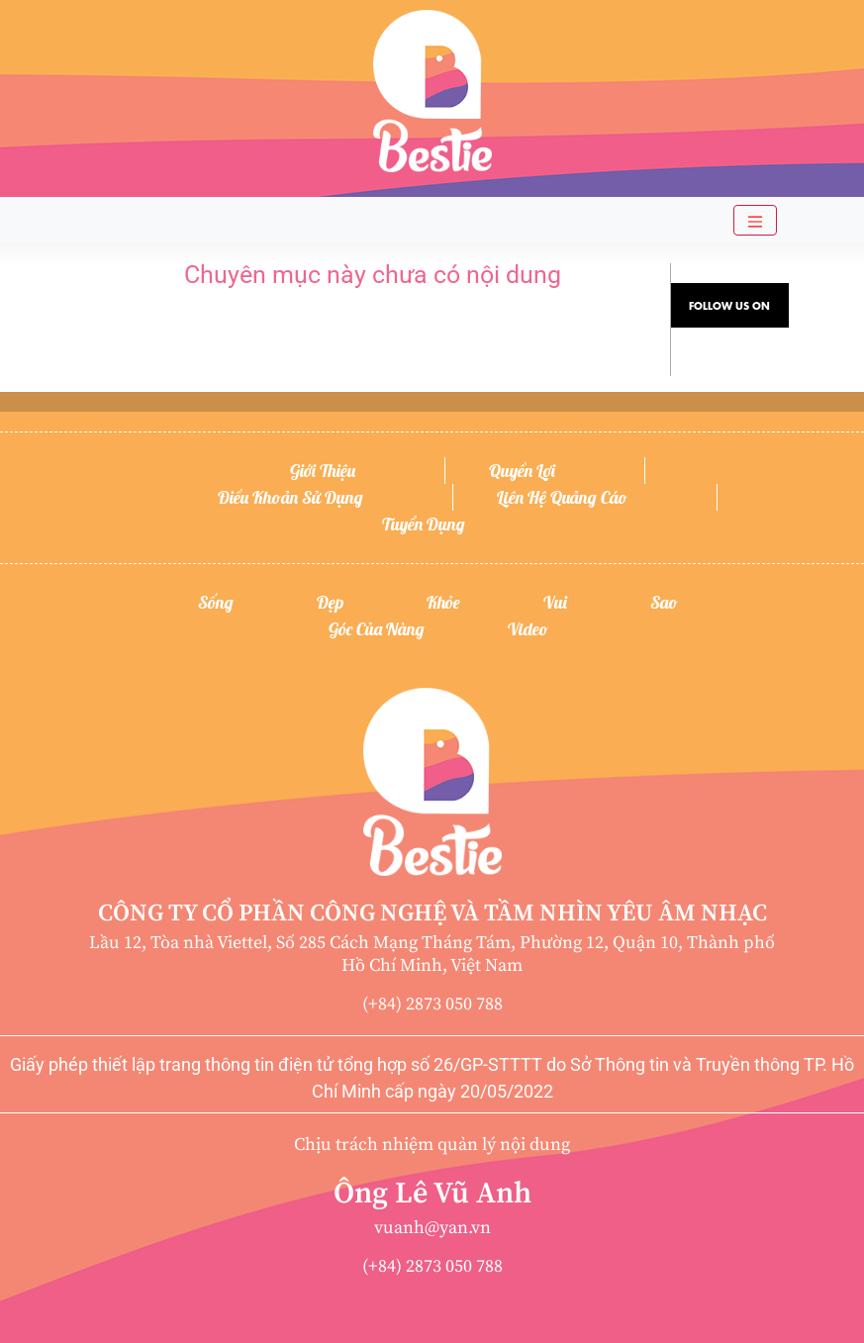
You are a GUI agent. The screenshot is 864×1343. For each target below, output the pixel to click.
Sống (216, 602)
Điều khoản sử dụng (290, 497)
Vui (555, 602)
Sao (664, 602)
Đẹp (330, 602)
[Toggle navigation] (755, 220)
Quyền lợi (522, 470)
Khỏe (443, 602)
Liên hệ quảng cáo (562, 497)
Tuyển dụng (423, 524)
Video (528, 629)
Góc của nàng (377, 629)
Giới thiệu (322, 470)
